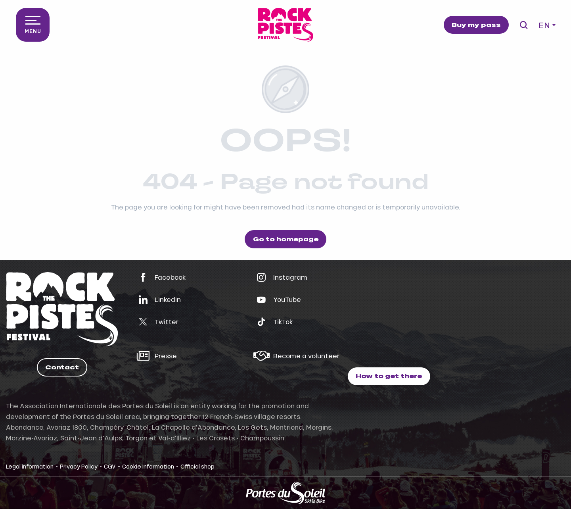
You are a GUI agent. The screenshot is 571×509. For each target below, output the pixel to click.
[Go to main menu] (33, 25)
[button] (523, 25)
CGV (110, 466)
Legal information (30, 466)
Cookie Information (148, 466)
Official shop (197, 466)
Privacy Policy (79, 466)
